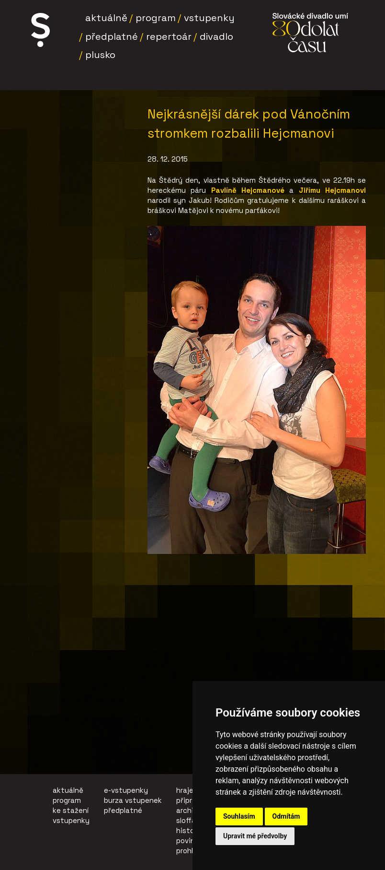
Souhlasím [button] (239, 816)
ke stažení (71, 810)
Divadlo (216, 36)
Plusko (100, 54)
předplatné (123, 810)
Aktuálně (106, 18)
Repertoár (169, 36)
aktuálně (68, 790)
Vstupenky (209, 18)
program (67, 800)
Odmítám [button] (286, 816)
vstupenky (71, 820)
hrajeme (190, 790)
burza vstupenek (133, 800)
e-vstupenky (126, 790)
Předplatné (111, 36)
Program (156, 18)
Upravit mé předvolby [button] (255, 836)
